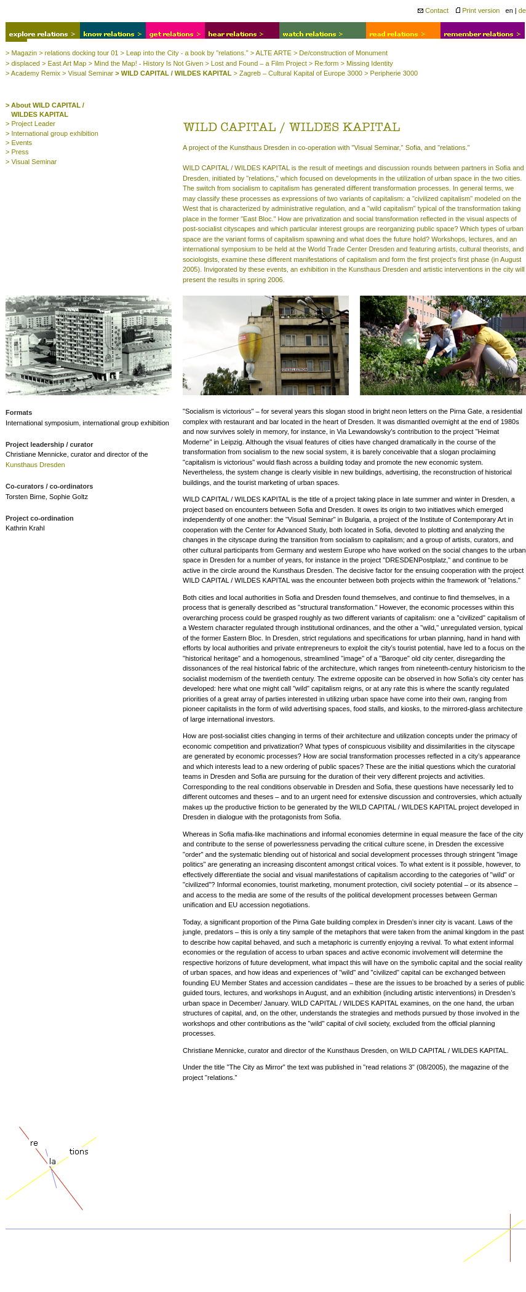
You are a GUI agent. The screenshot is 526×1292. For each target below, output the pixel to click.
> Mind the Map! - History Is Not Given (146, 63)
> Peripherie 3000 (391, 73)
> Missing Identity (367, 63)
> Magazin (21, 53)
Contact (433, 10)
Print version (478, 10)
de (522, 10)
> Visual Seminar (87, 73)
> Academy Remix (33, 73)
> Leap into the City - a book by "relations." (185, 53)
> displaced (23, 63)
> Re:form (324, 63)
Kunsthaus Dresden (35, 464)
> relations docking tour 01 (78, 53)
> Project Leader (30, 123)
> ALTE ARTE (271, 53)
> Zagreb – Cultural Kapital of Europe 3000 (298, 73)
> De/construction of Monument (340, 53)
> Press (17, 152)
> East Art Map (64, 63)
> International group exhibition (52, 133)
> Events (19, 142)
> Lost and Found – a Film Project (255, 63)
